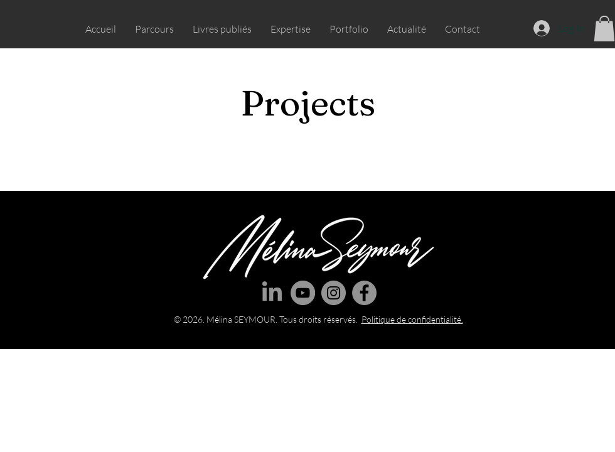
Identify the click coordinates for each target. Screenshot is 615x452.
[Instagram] (333, 293)
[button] (604, 28)
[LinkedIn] (272, 293)
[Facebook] (364, 293)
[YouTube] (303, 293)
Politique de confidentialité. (412, 319)
